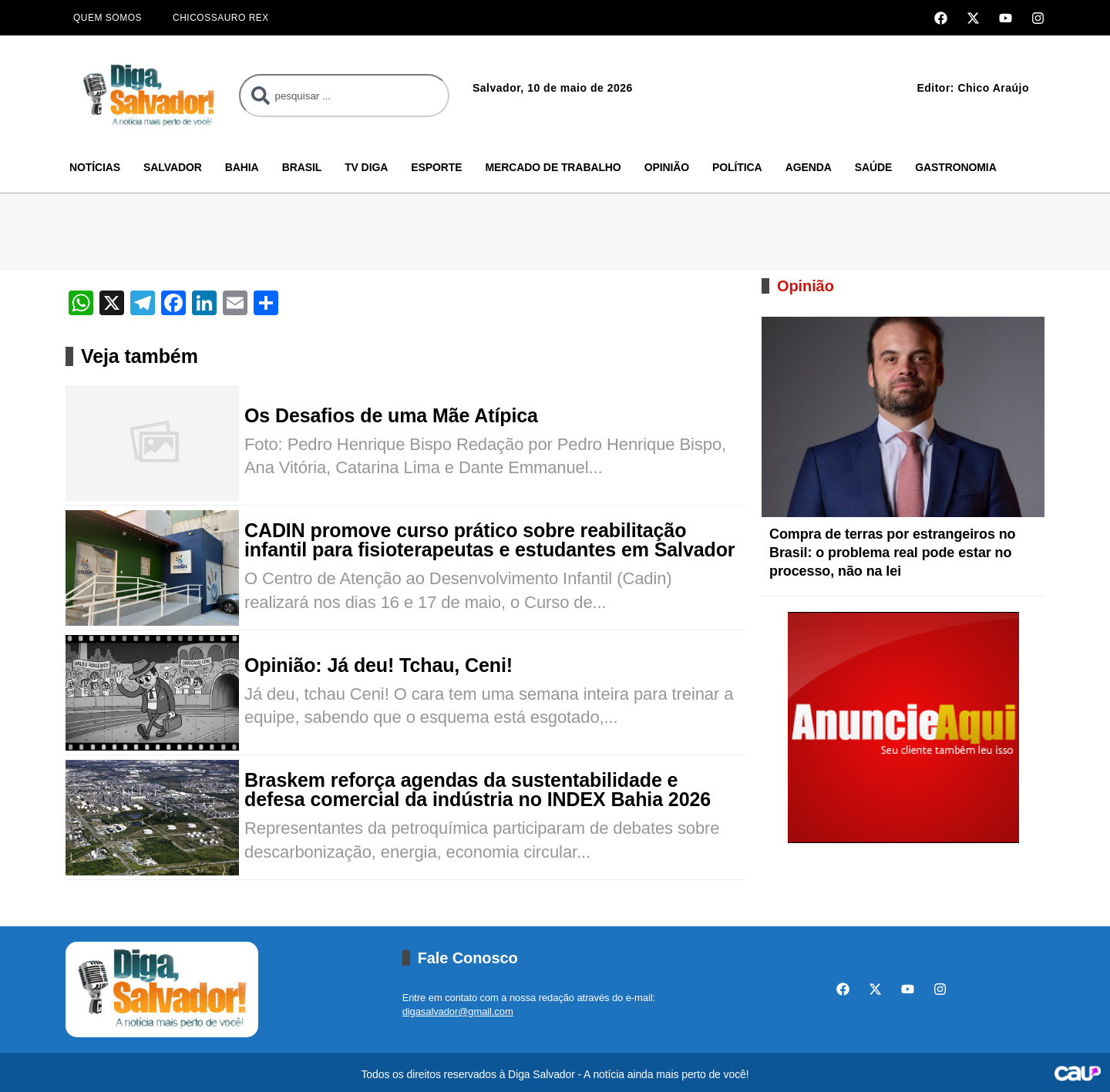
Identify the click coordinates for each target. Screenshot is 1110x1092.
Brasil (302, 167)
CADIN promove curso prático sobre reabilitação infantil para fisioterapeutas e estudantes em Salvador (489, 540)
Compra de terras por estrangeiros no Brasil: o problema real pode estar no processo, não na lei (892, 552)
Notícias (94, 167)
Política (737, 167)
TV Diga (366, 167)
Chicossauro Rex (221, 17)
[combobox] (344, 95)
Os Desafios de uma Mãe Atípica (391, 415)
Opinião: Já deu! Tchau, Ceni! (378, 665)
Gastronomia (955, 167)
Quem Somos (107, 17)
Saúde (874, 167)
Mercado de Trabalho (553, 167)
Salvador (172, 167)
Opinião (666, 167)
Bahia (242, 167)
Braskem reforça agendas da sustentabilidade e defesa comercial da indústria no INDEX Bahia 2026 (477, 790)
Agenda (808, 167)
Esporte (436, 167)
